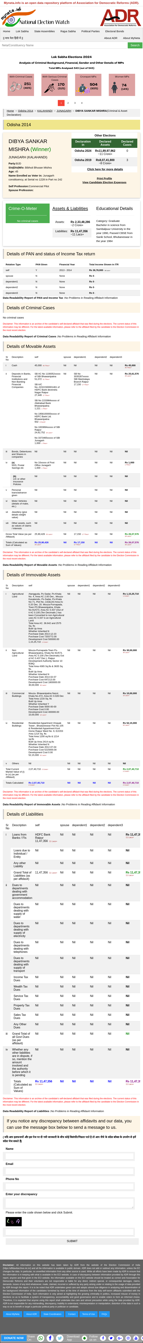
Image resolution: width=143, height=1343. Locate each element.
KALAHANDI (44, 110)
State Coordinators (52, 1314)
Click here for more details (105, 169)
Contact (71, 1314)
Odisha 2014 (25, 110)
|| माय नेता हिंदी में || (13, 38)
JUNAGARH (64, 110)
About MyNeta (131, 38)
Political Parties (90, 31)
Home (6, 31)
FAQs (104, 1314)
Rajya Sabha (68, 31)
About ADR (110, 38)
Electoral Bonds (114, 31)
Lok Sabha (22, 31)
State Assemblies (44, 31)
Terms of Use (88, 1314)
